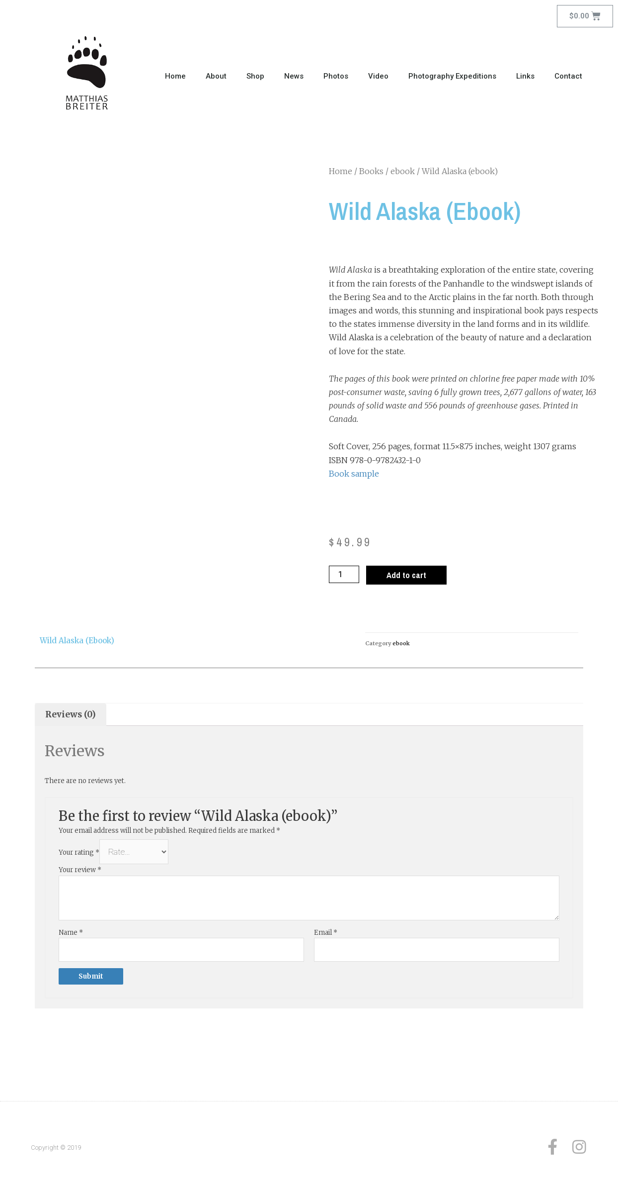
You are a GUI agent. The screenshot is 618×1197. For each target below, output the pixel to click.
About (216, 76)
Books (371, 171)
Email (325, 934)
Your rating (79, 855)
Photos (335, 76)
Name (71, 934)
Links (525, 76)
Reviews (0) (72, 715)
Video (378, 76)
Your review (80, 872)
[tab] (72, 715)
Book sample (354, 474)
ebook (402, 171)
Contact (568, 76)
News (294, 76)
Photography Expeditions (452, 76)
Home (175, 76)
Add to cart (409, 575)
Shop (255, 76)
